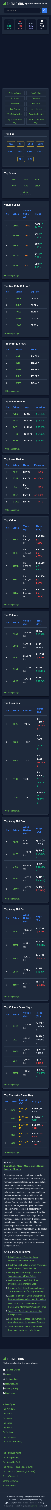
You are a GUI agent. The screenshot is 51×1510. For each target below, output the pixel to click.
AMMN (16, 566)
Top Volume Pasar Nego (14, 121)
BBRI (15, 579)
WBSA (18, 369)
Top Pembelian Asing (12, 1441)
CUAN (15, 681)
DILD (15, 1039)
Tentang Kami (12, 1379)
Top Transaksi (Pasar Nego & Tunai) (19, 1471)
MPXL (18, 318)
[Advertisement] (24, 61)
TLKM (15, 593)
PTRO (16, 434)
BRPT (15, 440)
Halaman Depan (12, 1370)
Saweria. (34, 1506)
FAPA (18, 311)
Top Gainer (36, 98)
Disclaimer (10, 1393)
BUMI (15, 669)
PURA (13, 185)
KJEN (15, 414)
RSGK (15, 245)
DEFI (18, 363)
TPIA (15, 553)
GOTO (16, 646)
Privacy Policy (11, 1388)
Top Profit (15, 98)
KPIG (15, 1061)
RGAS (25, 185)
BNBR (15, 878)
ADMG (16, 255)
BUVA (15, 854)
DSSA (15, 634)
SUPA (15, 1026)
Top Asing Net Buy (14, 114)
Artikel (8, 1374)
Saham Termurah (10, 1481)
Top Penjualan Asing (12, 1453)
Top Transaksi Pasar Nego (36, 121)
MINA (15, 867)
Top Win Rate (36, 93)
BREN (15, 420)
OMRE (16, 225)
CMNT (13, 179)
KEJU (37, 179)
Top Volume (15, 109)
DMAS (26, 179)
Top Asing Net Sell (36, 114)
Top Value (36, 104)
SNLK (37, 185)
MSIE (18, 356)
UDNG (25, 192)
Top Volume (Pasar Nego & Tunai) (18, 1467)
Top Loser (15, 104)
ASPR (15, 478)
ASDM (16, 235)
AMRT (16, 985)
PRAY (15, 265)
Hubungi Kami (11, 1384)
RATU (15, 427)
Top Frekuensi (36, 109)
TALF (15, 495)
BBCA (15, 539)
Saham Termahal (10, 1476)
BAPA (18, 383)
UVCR (18, 298)
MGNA (16, 501)
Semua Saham (9, 1485)
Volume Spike (15, 93)
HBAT (18, 325)
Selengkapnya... (12, 275)
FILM (15, 487)
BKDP (18, 305)
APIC (15, 472)
